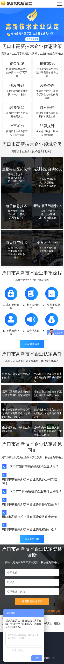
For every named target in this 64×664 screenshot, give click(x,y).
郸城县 (48, 623)
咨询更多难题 (32, 539)
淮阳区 (56, 623)
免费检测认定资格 (32, 601)
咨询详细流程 (32, 344)
